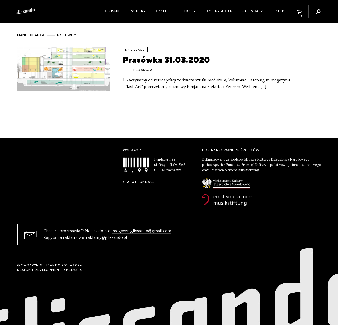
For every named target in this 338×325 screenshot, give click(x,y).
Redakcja (142, 70)
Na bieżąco (135, 49)
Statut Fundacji (139, 182)
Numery (138, 11)
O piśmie (112, 11)
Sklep (279, 11)
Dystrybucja (219, 11)
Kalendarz (252, 11)
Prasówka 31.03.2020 (166, 60)
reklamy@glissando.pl (106, 238)
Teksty (189, 11)
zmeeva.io (73, 270)
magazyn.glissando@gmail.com (141, 231)
